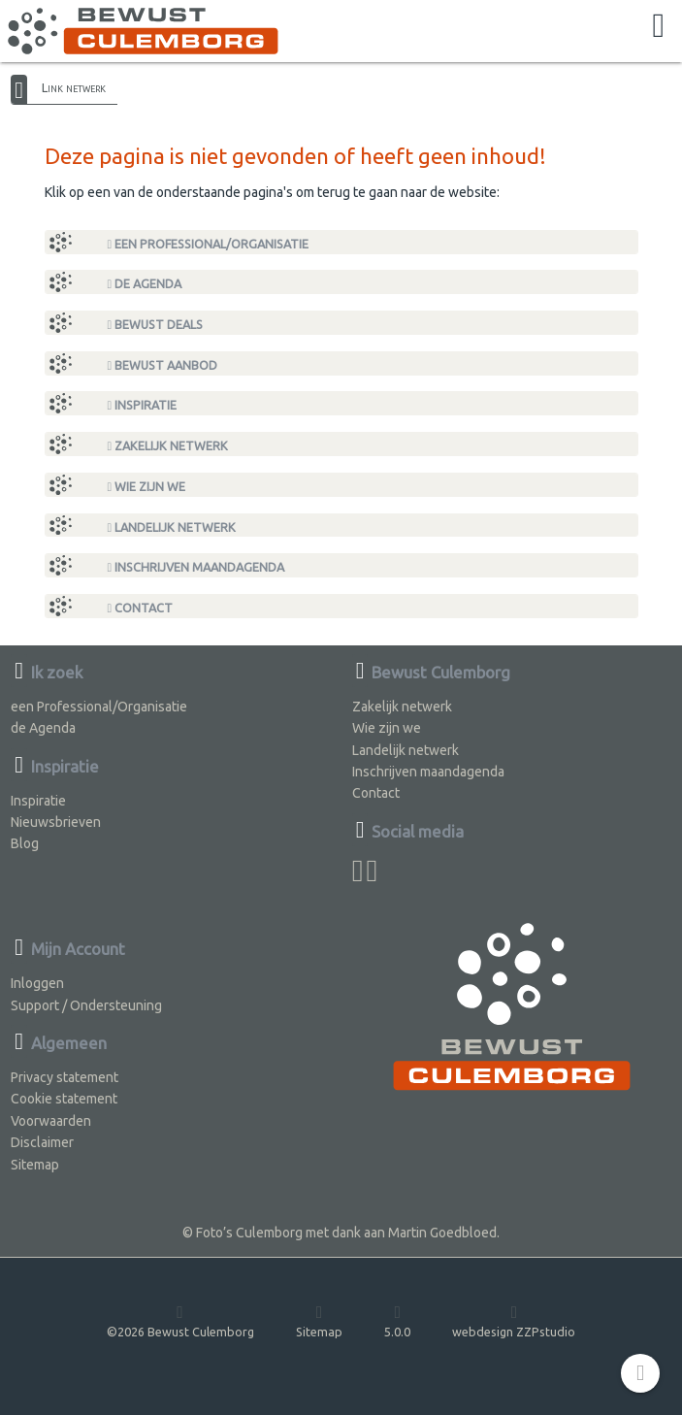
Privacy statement (64, 1077)
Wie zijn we (147, 486)
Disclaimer (42, 1142)
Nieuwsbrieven (56, 822)
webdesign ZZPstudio (513, 1320)
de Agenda (145, 284)
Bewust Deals (156, 324)
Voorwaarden (51, 1121)
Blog (25, 843)
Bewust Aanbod (163, 365)
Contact (141, 608)
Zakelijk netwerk (168, 446)
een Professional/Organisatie (208, 244)
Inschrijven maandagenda (196, 567)
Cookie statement (64, 1098)
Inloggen (37, 983)
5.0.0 (397, 1320)
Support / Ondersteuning (86, 1005)
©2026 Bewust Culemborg (180, 1320)
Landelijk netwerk (172, 527)
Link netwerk (74, 87)
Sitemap (35, 1164)
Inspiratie (143, 405)
